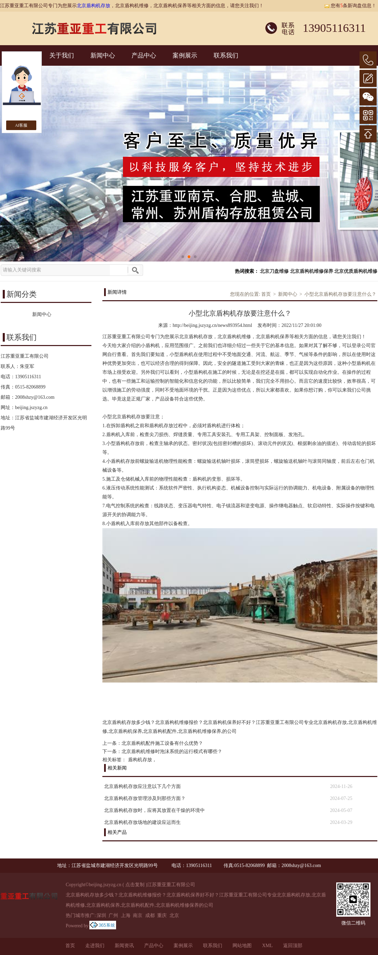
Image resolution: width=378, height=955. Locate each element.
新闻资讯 (124, 945)
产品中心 (143, 55)
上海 (125, 915)
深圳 (101, 915)
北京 (174, 915)
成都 (150, 915)
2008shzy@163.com (34, 397)
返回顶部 (292, 945)
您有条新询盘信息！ (350, 5)
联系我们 (226, 55)
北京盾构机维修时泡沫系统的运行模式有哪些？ (172, 751)
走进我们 (94, 945)
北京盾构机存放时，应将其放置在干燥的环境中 (154, 810)
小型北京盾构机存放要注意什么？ (340, 294)
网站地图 (242, 945)
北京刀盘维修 (274, 271)
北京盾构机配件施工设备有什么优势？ (162, 743)
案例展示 (185, 55)
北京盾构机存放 (93, 5)
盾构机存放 (140, 759)
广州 (113, 915)
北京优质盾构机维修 (355, 271)
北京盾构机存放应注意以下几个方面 (142, 786)
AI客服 (21, 125)
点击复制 (134, 884)
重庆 (162, 915)
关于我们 (61, 55)
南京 (137, 915)
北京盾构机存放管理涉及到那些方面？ (145, 798)
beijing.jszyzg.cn (31, 407)
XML (267, 945)
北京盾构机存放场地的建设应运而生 (142, 822)
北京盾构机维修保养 (311, 271)
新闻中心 (102, 55)
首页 (266, 294)
